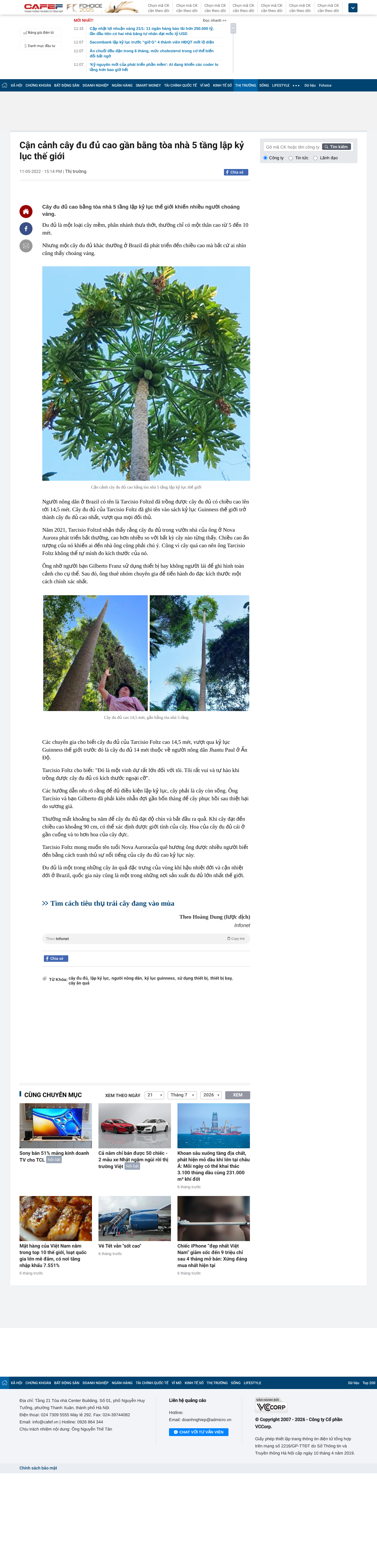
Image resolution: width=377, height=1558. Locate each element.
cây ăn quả (79, 983)
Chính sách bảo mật (38, 1468)
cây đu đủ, (79, 978)
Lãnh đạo (329, 157)
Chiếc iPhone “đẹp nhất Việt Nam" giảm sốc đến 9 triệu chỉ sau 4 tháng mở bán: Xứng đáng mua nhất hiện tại (212, 1255)
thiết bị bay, (221, 978)
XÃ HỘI (16, 85)
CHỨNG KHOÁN (38, 85)
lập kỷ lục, (100, 978)
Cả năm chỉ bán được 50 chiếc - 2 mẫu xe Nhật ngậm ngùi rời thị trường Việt (133, 1159)
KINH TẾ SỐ (222, 85)
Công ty (276, 157)
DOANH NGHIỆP (96, 85)
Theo (146, 938)
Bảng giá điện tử (37, 32)
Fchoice (325, 85)
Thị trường (75, 171)
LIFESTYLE (281, 85)
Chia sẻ (236, 172)
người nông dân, (127, 978)
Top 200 (368, 1383)
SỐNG (264, 85)
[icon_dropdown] (353, 8)
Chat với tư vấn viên (199, 1432)
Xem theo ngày (122, 1095)
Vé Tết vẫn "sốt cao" (119, 1246)
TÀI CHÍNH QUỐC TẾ (180, 85)
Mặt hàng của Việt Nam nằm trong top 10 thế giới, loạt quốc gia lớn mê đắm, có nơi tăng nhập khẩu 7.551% (53, 1255)
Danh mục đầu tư (38, 45)
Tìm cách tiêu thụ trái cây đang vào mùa (112, 903)
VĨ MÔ (205, 85)
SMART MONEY (148, 85)
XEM (237, 1095)
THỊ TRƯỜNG (245, 85)
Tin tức (301, 157)
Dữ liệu (310, 85)
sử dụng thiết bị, (193, 978)
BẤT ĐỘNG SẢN (66, 85)
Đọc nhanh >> (215, 20)
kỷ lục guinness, (160, 978)
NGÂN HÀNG (122, 85)
